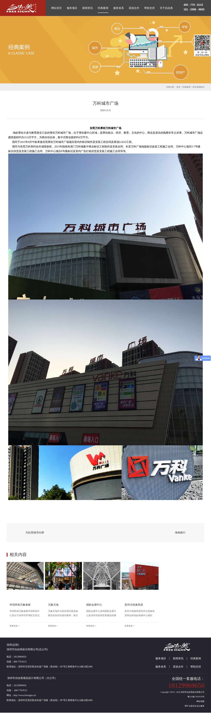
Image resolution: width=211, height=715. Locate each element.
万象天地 (64, 604)
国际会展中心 (117, 604)
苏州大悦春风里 (168, 604)
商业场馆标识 (198, 87)
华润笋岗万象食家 (20, 604)
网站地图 (200, 703)
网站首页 (56, 8)
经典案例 (186, 87)
